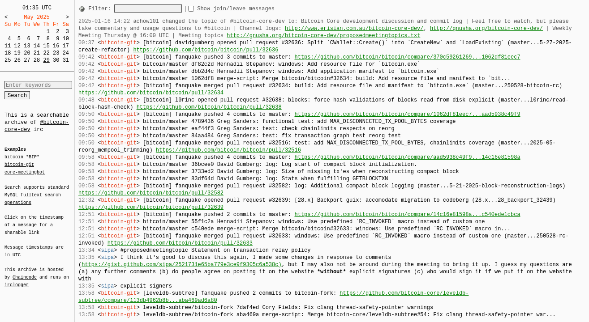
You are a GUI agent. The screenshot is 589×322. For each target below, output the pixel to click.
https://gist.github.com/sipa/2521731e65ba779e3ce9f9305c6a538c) (181, 264)
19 (17, 53)
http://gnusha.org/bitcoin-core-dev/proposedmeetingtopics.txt (323, 35)
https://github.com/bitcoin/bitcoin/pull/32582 (151, 193)
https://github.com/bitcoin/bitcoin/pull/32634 (151, 93)
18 (7, 53)
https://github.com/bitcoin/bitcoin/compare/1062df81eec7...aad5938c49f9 (407, 114)
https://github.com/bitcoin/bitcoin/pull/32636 (205, 50)
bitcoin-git (19, 164)
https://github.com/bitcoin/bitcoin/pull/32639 (151, 207)
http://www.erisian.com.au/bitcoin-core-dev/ (354, 28)
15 (46, 46)
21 (37, 53)
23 (56, 53)
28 (37, 60)
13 (27, 46)
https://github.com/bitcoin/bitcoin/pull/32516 (228, 150)
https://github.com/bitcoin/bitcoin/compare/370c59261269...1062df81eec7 (407, 57)
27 (27, 60)
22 (46, 53)
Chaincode (25, 272)
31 (66, 60)
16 (56, 46)
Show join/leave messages (252, 9)
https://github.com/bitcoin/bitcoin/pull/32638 (209, 107)
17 (66, 46)
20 (27, 53)
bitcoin (13, 157)
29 (46, 60)
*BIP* (32, 157)
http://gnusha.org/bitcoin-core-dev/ (486, 28)
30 (56, 60)
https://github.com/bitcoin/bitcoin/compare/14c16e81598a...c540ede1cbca (407, 214)
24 (66, 53)
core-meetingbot (24, 172)
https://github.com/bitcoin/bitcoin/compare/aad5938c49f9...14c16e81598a (407, 157)
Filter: (101, 9)
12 (17, 46)
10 (66, 38)
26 (17, 60)
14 (37, 46)
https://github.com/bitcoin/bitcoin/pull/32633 (180, 243)
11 (7, 46)
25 (7, 60)
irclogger (16, 279)
